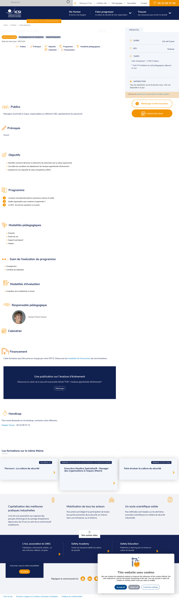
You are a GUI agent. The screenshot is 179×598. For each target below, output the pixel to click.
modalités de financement (79, 358)
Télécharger (59, 388)
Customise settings (150, 587)
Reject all (134, 587)
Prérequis (35, 46)
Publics (20, 46)
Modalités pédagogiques (88, 46)
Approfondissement (53, 37)
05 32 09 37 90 (167, 3)
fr (75, 3)
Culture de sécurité (9, 37)
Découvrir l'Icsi (86, 3)
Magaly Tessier (8, 425)
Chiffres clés (102, 3)
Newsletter (131, 3)
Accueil (5, 25)
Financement (67, 49)
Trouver (151, 14)
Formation (13, 25)
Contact (144, 3)
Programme (66, 46)
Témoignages (117, 3)
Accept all (121, 587)
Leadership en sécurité (73, 476)
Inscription (24, 572)
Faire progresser (110, 14)
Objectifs (50, 46)
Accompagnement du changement (31, 37)
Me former (76, 14)
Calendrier (51, 49)
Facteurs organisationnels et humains (79, 480)
